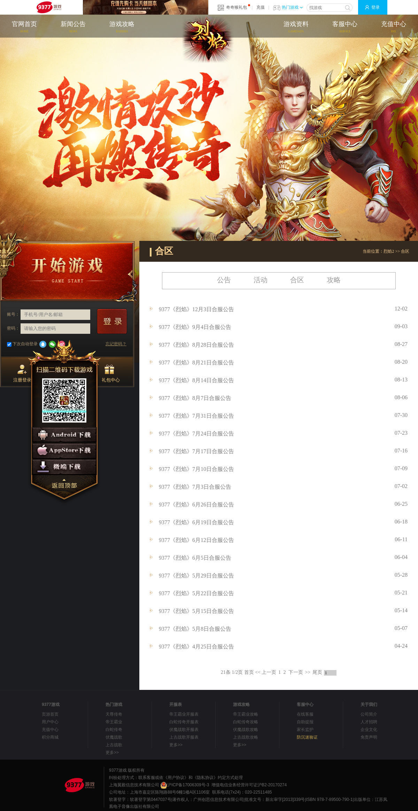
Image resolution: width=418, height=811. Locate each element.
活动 (261, 280)
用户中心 (50, 721)
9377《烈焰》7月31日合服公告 (196, 416)
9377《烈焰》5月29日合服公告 (196, 575)
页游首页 (50, 714)
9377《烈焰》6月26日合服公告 (196, 504)
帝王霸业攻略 (245, 714)
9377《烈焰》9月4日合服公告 (195, 327)
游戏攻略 (122, 27)
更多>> (112, 752)
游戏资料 (296, 27)
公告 (224, 280)
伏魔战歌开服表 (184, 729)
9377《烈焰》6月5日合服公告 (195, 558)
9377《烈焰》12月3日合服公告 (196, 309)
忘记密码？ (116, 343)
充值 (260, 7)
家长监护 (305, 729)
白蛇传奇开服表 (184, 721)
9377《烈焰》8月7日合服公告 (195, 398)
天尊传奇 (114, 714)
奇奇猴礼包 (236, 7)
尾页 (317, 672)
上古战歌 (114, 744)
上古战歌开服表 (184, 737)
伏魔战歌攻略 (245, 729)
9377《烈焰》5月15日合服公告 (196, 611)
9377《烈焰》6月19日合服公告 (196, 522)
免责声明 (369, 737)
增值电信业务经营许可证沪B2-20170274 (249, 784)
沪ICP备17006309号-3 (184, 784)
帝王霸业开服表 (184, 714)
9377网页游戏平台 (49, 7)
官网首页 (24, 27)
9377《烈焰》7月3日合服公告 (195, 487)
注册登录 (22, 373)
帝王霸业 (114, 721)
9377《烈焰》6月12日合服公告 (196, 540)
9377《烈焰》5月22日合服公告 (196, 593)
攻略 (334, 280)
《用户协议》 (175, 777)
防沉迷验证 (307, 737)
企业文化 (369, 729)
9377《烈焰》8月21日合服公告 (196, 362)
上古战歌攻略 (245, 737)
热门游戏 (292, 7)
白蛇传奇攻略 (245, 721)
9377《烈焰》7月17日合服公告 (196, 451)
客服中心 (345, 27)
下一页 (295, 672)
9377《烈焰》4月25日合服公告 (196, 646)
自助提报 (305, 721)
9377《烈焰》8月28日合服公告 (196, 345)
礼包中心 (111, 373)
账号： (13, 314)
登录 (375, 7)
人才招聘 (369, 721)
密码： (13, 328)
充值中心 (394, 27)
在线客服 (305, 714)
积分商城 (50, 737)
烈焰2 (389, 251)
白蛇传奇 (114, 729)
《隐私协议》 (205, 777)
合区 (405, 251)
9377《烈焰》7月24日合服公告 (196, 433)
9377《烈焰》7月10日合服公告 (196, 469)
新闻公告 (73, 27)
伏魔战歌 (114, 737)
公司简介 (369, 714)
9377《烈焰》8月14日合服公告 (196, 380)
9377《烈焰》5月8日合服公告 (195, 629)
